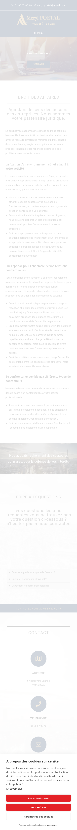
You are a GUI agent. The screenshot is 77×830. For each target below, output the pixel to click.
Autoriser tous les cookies (38, 798)
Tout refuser (38, 807)
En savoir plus (14, 788)
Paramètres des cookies (38, 816)
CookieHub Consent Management (43, 825)
